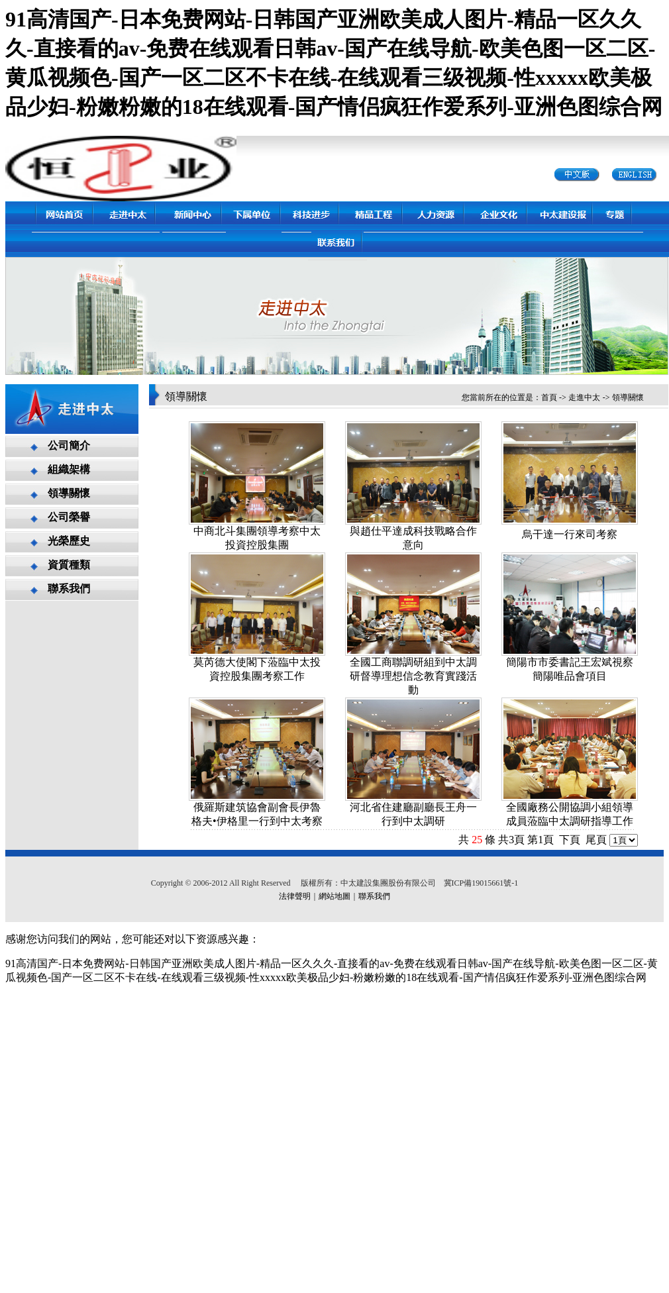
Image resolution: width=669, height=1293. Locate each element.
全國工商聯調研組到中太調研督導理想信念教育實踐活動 (413, 676)
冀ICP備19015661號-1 (481, 883)
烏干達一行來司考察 (569, 534)
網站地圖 (334, 896)
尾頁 (596, 839)
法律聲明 (295, 896)
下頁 (569, 839)
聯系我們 (374, 896)
